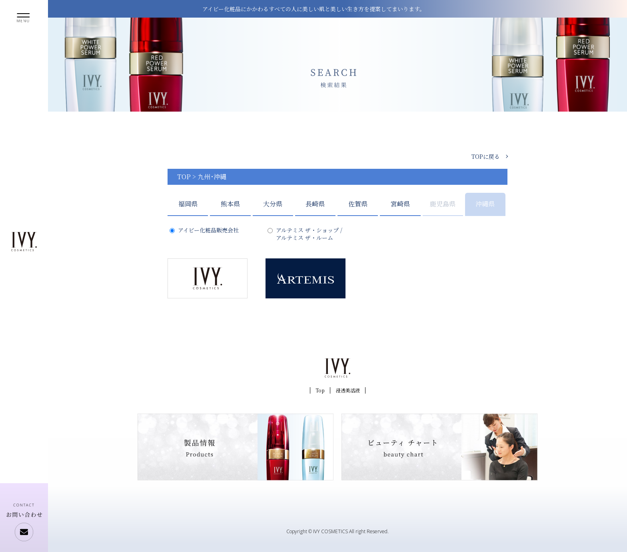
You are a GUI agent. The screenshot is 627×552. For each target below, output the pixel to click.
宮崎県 (400, 203)
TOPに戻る (485, 156)
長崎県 (315, 203)
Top (320, 390)
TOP (184, 176)
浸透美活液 (348, 390)
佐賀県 (357, 203)
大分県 (272, 203)
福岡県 (188, 203)
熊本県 (230, 203)
